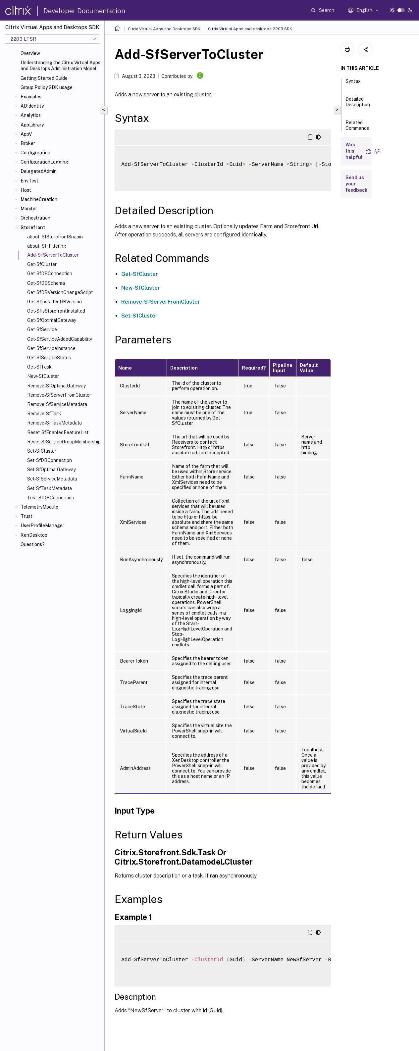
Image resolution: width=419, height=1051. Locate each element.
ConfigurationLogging (44, 162)
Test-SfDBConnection (50, 497)
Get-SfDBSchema (46, 283)
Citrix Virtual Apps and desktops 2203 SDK (250, 28)
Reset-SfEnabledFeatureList (57, 432)
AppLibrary (32, 124)
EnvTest (29, 180)
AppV (26, 134)
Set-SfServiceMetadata (52, 478)
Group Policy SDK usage (47, 87)
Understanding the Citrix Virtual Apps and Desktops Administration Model (60, 65)
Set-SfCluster (41, 451)
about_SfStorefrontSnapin (55, 236)
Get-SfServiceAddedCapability (59, 339)
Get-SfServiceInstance (51, 348)
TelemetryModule (39, 507)
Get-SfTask (39, 367)
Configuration (35, 152)
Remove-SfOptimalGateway (56, 385)
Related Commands (357, 128)
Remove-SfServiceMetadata (57, 404)
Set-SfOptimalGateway (51, 469)
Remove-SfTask (44, 413)
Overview (30, 53)
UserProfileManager (42, 525)
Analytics (31, 115)
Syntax (353, 84)
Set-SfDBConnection (49, 460)
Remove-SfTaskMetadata (54, 422)
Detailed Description (357, 104)
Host (26, 190)
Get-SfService (42, 329)
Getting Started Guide (44, 78)
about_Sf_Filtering (46, 246)
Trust (26, 516)
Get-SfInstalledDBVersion (54, 301)
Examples (31, 96)
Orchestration (35, 218)
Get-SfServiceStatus (49, 357)
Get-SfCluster (42, 264)
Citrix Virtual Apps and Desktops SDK (164, 28)
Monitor (29, 208)
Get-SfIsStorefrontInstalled (56, 311)
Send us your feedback (356, 184)
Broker (28, 143)
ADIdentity (32, 106)
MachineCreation (39, 199)
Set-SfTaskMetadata (49, 488)
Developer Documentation (84, 11)
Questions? (33, 544)
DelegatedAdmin (39, 171)
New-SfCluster (43, 376)
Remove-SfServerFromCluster (59, 395)
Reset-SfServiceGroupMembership (64, 441)
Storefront (33, 227)
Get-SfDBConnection (49, 273)
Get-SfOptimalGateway (51, 320)
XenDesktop (34, 535)
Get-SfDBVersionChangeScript (60, 292)
